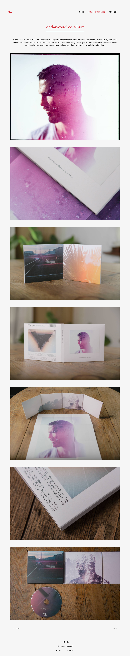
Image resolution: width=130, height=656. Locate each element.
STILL (81, 12)
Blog (58, 650)
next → (116, 628)
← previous (15, 628)
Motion (113, 12)
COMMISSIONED (96, 12)
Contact (71, 650)
